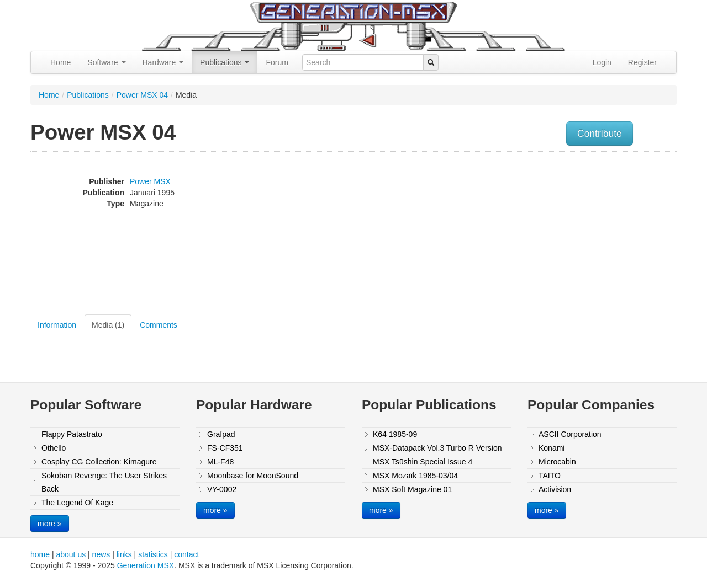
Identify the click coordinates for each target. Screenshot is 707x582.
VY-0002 (221, 489)
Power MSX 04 (142, 94)
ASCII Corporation (570, 434)
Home (60, 62)
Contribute (599, 133)
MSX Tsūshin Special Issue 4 (422, 461)
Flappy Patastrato (71, 434)
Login (602, 62)
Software (106, 62)
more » (50, 523)
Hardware (163, 62)
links (124, 554)
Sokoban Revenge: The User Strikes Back (104, 482)
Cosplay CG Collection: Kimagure (99, 461)
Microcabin (557, 461)
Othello (53, 448)
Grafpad (221, 434)
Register (642, 62)
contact (186, 554)
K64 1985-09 (395, 434)
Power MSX (150, 181)
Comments (158, 325)
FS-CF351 (225, 448)
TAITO (550, 475)
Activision (555, 489)
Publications (224, 62)
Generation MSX (146, 565)
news (101, 554)
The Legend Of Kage (77, 502)
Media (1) (108, 325)
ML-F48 (220, 461)
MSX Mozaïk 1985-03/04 (415, 475)
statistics (153, 554)
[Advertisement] (565, 234)
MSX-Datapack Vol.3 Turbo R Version (437, 448)
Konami (551, 448)
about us (71, 554)
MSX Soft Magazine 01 (412, 489)
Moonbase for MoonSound (252, 475)
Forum (277, 62)
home (40, 554)
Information (57, 325)
